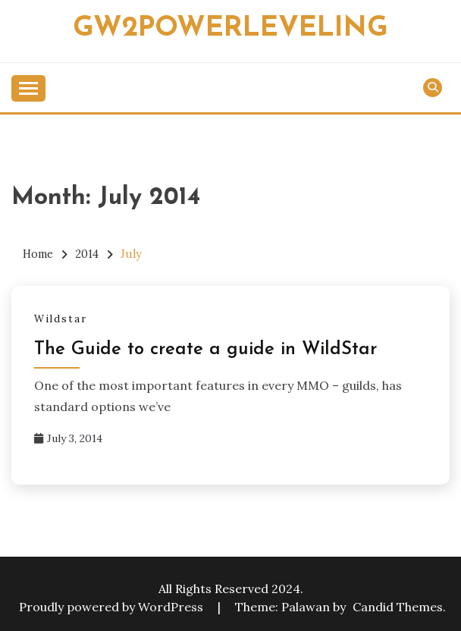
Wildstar (60, 318)
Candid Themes (398, 606)
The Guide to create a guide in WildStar (205, 350)
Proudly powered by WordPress (112, 606)
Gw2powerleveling (230, 28)
